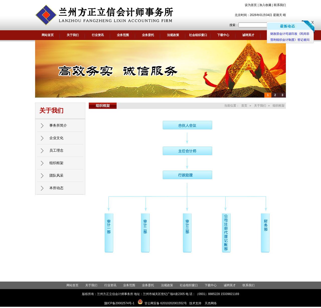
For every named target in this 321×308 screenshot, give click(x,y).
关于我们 (73, 35)
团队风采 (56, 175)
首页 (244, 105)
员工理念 (56, 150)
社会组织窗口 (198, 35)
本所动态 (56, 188)
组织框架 (56, 163)
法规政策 (173, 35)
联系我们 (280, 5)
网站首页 (48, 35)
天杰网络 (211, 303)
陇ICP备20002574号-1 (119, 303)
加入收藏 (265, 5)
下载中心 (223, 35)
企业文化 (56, 138)
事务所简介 (58, 125)
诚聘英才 (248, 35)
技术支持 (195, 303)
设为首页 (251, 5)
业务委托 (148, 35)
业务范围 (123, 35)
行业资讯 (98, 35)
